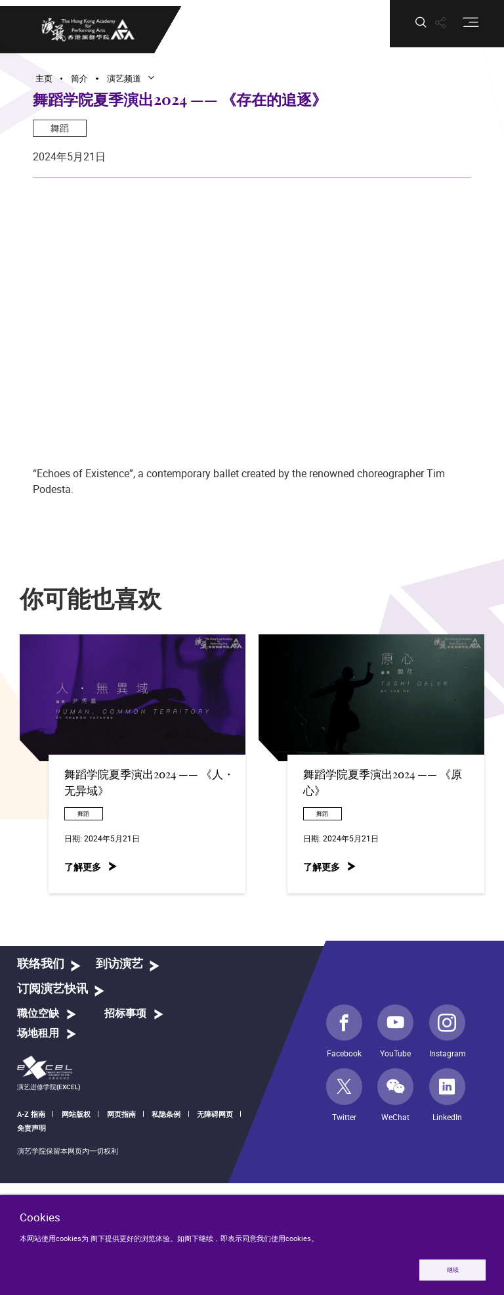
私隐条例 (166, 1114)
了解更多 (82, 866)
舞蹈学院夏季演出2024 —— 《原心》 (382, 783)
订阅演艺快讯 (52, 989)
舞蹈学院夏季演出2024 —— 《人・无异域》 (149, 783)
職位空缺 (38, 1013)
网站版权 (76, 1114)
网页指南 (121, 1114)
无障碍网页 (215, 1114)
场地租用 (38, 1033)
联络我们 (40, 964)
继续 (453, 1269)
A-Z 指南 (31, 1114)
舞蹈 (60, 128)
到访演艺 (119, 964)
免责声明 (31, 1128)
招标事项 (125, 1013)
